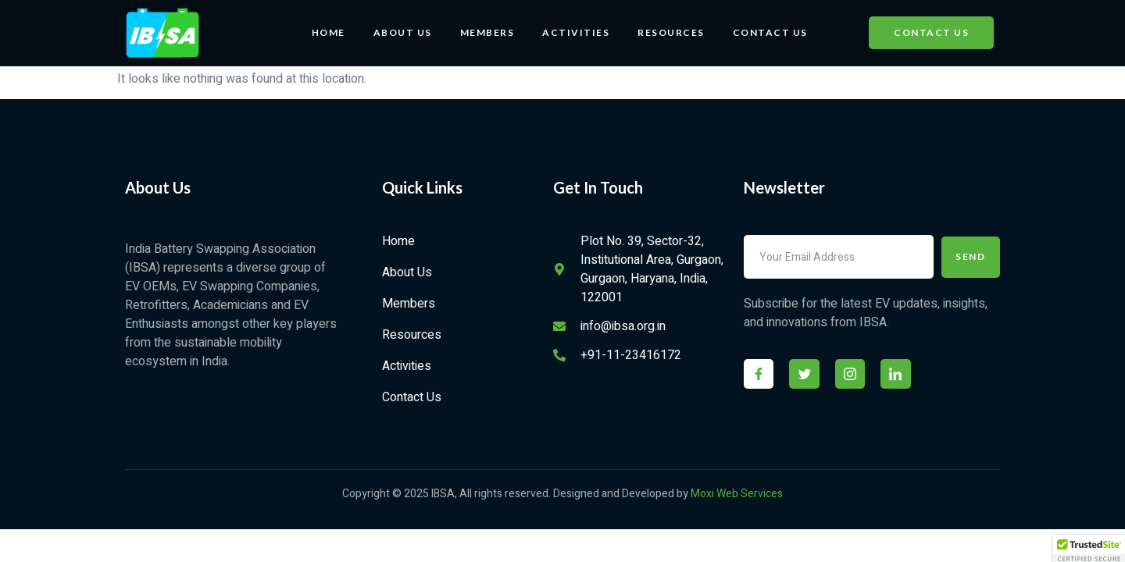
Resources (671, 32)
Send (970, 256)
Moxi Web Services (737, 494)
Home (328, 32)
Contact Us (770, 32)
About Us (402, 32)
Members (487, 32)
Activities (575, 32)
